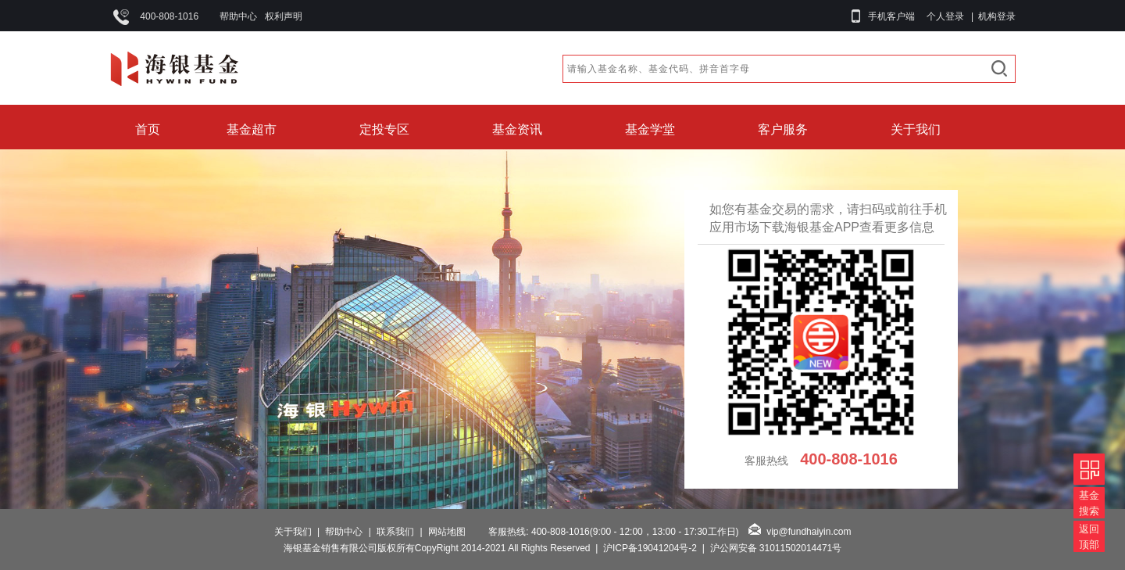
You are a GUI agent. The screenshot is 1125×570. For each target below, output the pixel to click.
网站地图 (447, 531)
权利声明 (283, 16)
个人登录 (945, 16)
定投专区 (384, 129)
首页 (147, 129)
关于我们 (916, 129)
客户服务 (783, 129)
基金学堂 (650, 129)
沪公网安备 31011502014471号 (776, 548)
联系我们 (395, 531)
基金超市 (252, 129)
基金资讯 (517, 129)
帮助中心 (238, 16)
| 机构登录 (991, 16)
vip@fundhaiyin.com (808, 531)
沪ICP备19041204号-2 (650, 548)
